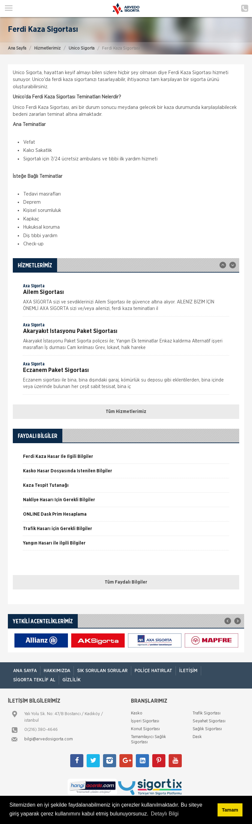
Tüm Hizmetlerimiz (126, 411)
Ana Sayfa (17, 48)
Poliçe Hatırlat (153, 671)
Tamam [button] (230, 810)
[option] (126, 299)
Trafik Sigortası (206, 713)
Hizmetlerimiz (47, 48)
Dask (197, 737)
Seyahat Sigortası (209, 721)
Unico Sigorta (81, 48)
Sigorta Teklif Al (34, 680)
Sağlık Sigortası (207, 729)
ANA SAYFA (25, 671)
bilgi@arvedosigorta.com (48, 739)
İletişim (188, 671)
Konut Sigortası (145, 729)
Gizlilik (71, 680)
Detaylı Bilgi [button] (164, 813)
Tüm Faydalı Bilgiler (126, 582)
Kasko (136, 713)
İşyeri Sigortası (145, 721)
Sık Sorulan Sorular (102, 671)
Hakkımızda (57, 671)
